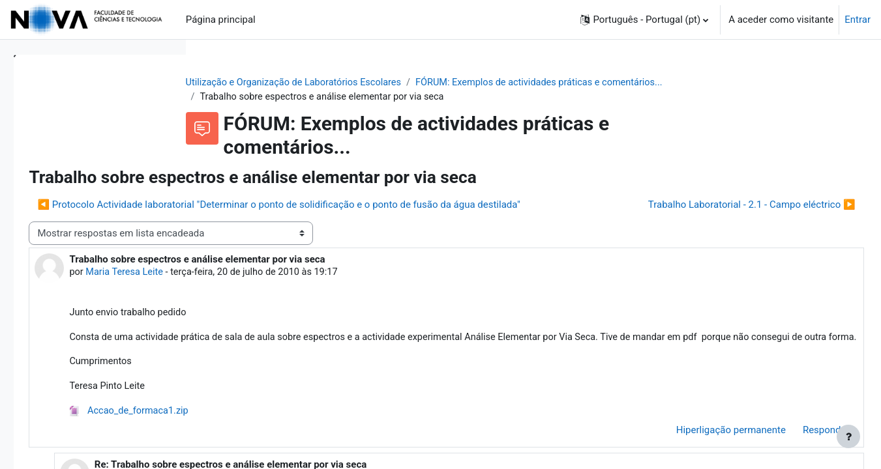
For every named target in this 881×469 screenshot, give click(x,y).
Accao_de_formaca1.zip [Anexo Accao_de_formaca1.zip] (313, 453)
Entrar (857, 19)
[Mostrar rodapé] (848, 436)
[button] (644, 19)
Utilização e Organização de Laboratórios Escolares (373, 83)
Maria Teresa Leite (309, 298)
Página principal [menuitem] (221, 19)
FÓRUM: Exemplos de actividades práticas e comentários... (628, 83)
